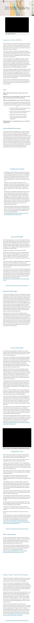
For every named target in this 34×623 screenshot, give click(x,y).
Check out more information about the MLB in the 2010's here (17, 620)
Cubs (24, 537)
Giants (24, 538)
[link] (17, 26)
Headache (23, 385)
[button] (1, 1)
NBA (8, 241)
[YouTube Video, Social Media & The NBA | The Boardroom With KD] (17, 159)
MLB (13, 545)
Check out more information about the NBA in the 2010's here (17, 285)
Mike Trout (20, 538)
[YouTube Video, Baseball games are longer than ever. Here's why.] (17, 563)
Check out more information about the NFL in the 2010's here (17, 528)
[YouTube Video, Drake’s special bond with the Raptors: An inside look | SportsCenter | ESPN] (17, 227)
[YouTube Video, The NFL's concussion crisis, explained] (17, 338)
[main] (17, 8)
